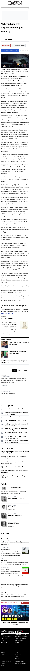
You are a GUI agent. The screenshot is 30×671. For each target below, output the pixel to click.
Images (16, 652)
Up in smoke (4, 560)
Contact (2, 634)
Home (2, 9)
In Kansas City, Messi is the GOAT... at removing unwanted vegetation (13, 457)
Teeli (2, 667)
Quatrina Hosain (12, 518)
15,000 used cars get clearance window (15, 420)
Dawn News (17, 658)
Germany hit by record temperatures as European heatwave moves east (14, 462)
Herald (2, 665)
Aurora (16, 656)
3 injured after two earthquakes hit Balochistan (13, 467)
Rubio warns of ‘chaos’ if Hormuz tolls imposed (19, 343)
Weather (3, 652)
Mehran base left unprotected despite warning (12, 27)
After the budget (5, 539)
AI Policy (3, 640)
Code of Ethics (4, 638)
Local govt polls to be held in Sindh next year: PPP (17, 352)
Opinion (4, 484)
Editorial (5, 533)
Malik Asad (3, 36)
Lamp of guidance (13, 507)
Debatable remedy (6, 593)
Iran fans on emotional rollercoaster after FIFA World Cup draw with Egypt (15, 452)
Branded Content (19, 640)
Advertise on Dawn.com (20, 638)
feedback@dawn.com (7, 313)
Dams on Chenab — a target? (12, 417)
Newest (20, 370)
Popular (26, 370)
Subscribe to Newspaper (20, 634)
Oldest (14, 370)
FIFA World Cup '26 (13, 9)
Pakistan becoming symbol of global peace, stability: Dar (14, 361)
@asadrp (8, 334)
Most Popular (7, 405)
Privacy (2, 644)
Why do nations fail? (14, 487)
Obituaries (17, 644)
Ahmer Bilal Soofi (12, 501)
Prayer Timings (4, 649)
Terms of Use (4, 642)
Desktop (2, 654)
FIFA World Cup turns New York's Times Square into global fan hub (14, 471)
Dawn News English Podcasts (9, 602)
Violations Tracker (23, 9)
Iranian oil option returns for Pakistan (15, 409)
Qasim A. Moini (11, 509)
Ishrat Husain (11, 526)
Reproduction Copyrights (21, 636)
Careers (17, 642)
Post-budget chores (13, 523)
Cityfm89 (2, 663)
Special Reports (18, 654)
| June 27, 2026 (15, 5)
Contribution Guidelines (6, 636)
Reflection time (5, 569)
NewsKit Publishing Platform (20, 663)
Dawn (16, 649)
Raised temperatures (6, 582)
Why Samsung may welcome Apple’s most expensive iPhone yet (14, 476)
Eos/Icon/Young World (6, 661)
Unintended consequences (15, 515)
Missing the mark (5, 549)
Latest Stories (7, 448)
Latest (6, 9)
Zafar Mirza (10, 490)
